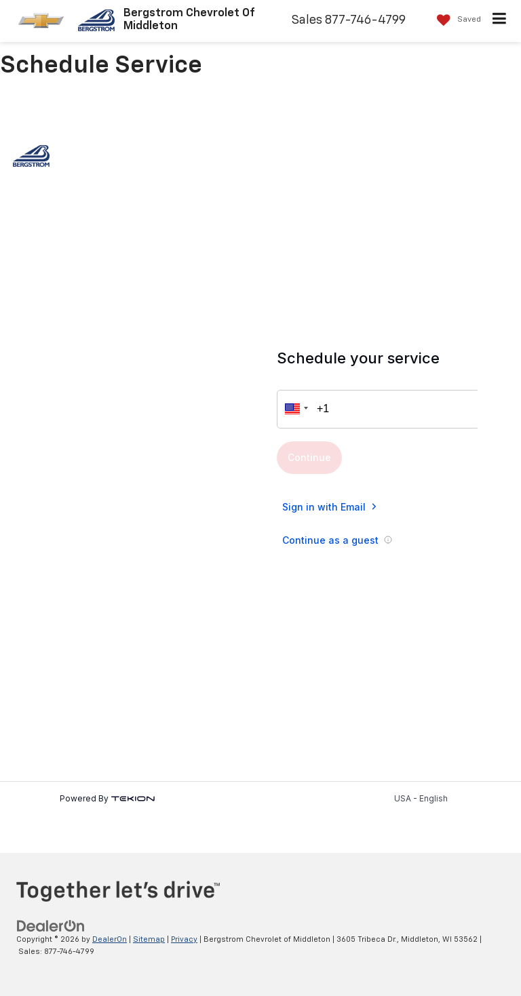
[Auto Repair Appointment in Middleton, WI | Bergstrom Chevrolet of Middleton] (260, 484)
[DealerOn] (50, 925)
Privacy (184, 939)
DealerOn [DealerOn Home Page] (109, 939)
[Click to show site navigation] (499, 21)
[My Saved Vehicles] (455, 20)
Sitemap (149, 939)
